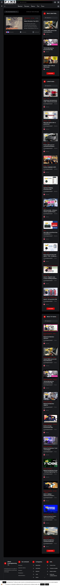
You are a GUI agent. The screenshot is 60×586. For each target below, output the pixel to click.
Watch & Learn (53, 297)
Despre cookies (53, 571)
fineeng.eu (20, 565)
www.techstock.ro (21, 575)
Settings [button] (42, 584)
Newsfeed (38, 565)
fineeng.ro (20, 570)
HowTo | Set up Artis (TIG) (50, 299)
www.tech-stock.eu (22, 567)
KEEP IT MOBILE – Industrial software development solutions (50, 495)
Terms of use (52, 565)
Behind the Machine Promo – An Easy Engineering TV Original (50, 472)
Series (37, 577)
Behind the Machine (48, 333)
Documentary (27, 18)
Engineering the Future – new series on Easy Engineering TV (50, 518)
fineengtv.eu (20, 572)
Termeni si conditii (54, 568)
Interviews (38, 568)
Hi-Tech (32, 18)
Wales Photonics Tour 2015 (31, 21)
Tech (48, 98)
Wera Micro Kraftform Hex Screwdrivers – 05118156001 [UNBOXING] (50, 234)
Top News (52, 538)
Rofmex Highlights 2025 (50, 167)
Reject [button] (4, 582)
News (45, 98)
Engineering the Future (49, 514)
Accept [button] (47, 584)
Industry (45, 120)
